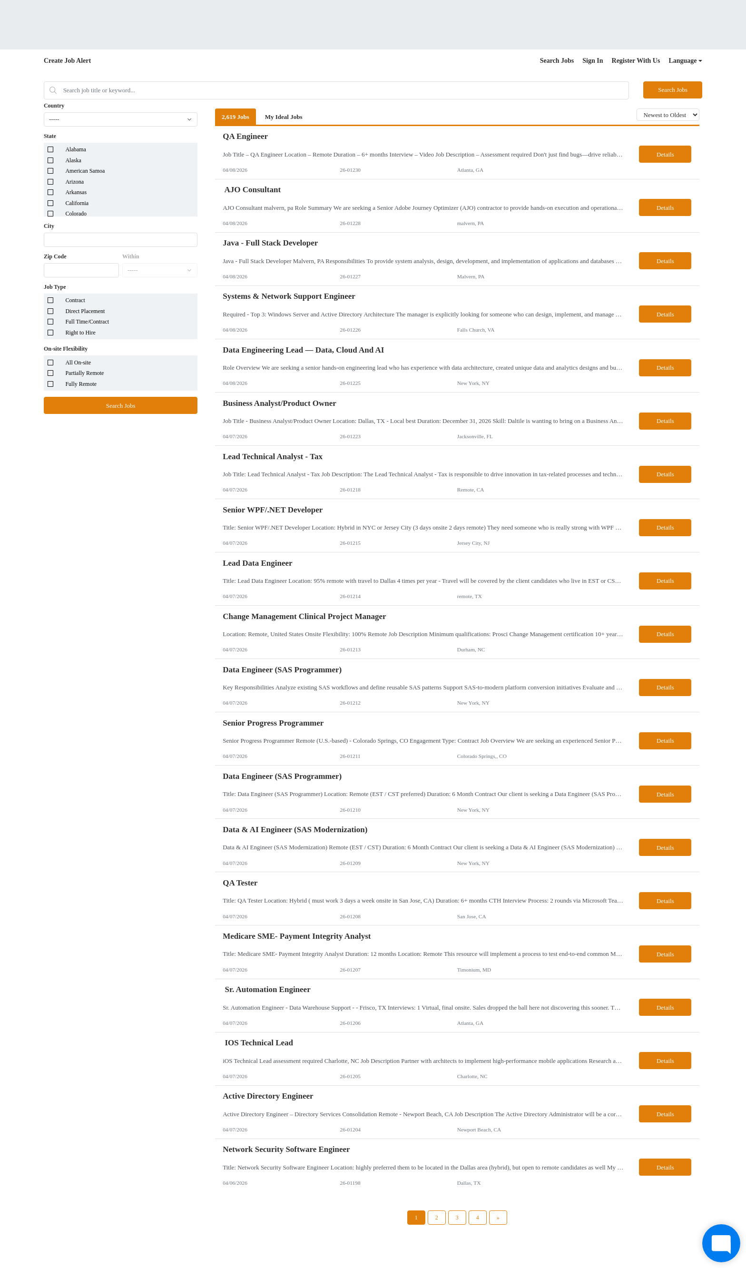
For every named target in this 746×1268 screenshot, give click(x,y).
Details (665, 154)
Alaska (73, 160)
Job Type (55, 287)
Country (54, 105)
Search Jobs (557, 60)
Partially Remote (84, 373)
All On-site (78, 362)
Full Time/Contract (87, 321)
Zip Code (55, 256)
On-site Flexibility (66, 348)
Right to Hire (80, 332)
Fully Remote (81, 384)
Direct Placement (85, 311)
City (49, 226)
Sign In (592, 60)
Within (130, 256)
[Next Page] (498, 1217)
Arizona (74, 181)
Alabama (75, 149)
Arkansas (76, 192)
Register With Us (636, 60)
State (50, 136)
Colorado (76, 213)
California (76, 203)
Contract (75, 300)
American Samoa (85, 170)
